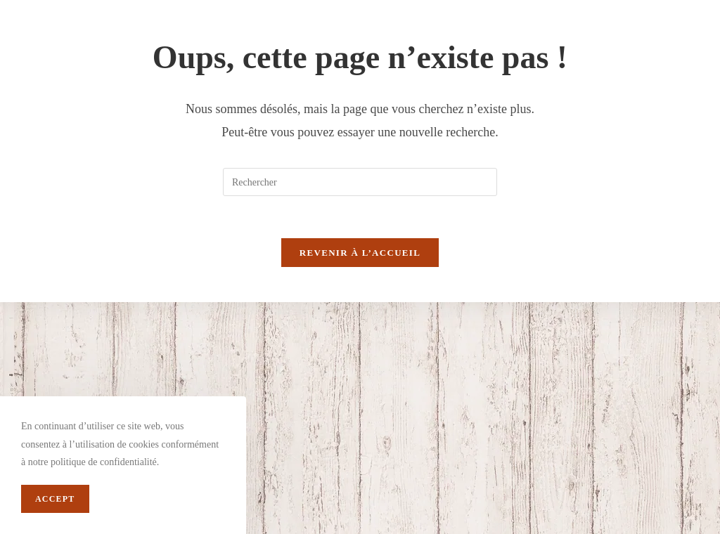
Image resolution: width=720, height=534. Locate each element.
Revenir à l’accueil (360, 252)
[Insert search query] (360, 182)
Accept (55, 499)
